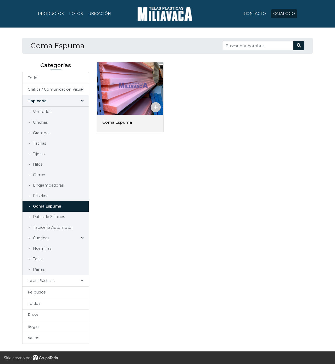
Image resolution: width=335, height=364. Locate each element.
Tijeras (38, 153)
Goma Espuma (46, 206)
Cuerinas (40, 238)
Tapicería (37, 101)
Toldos (34, 303)
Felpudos (37, 292)
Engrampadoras (48, 185)
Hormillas (41, 248)
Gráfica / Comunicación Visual (55, 89)
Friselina (40, 195)
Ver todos (41, 111)
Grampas (41, 133)
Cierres (39, 174)
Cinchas (40, 122)
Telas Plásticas (41, 280)
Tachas (39, 143)
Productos (51, 13)
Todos (33, 77)
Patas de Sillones (48, 216)
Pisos (33, 315)
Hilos (37, 164)
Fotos (76, 13)
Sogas (33, 326)
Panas (38, 269)
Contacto (255, 13)
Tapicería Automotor (52, 227)
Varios (33, 337)
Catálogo (284, 13)
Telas (37, 259)
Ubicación (99, 13)
